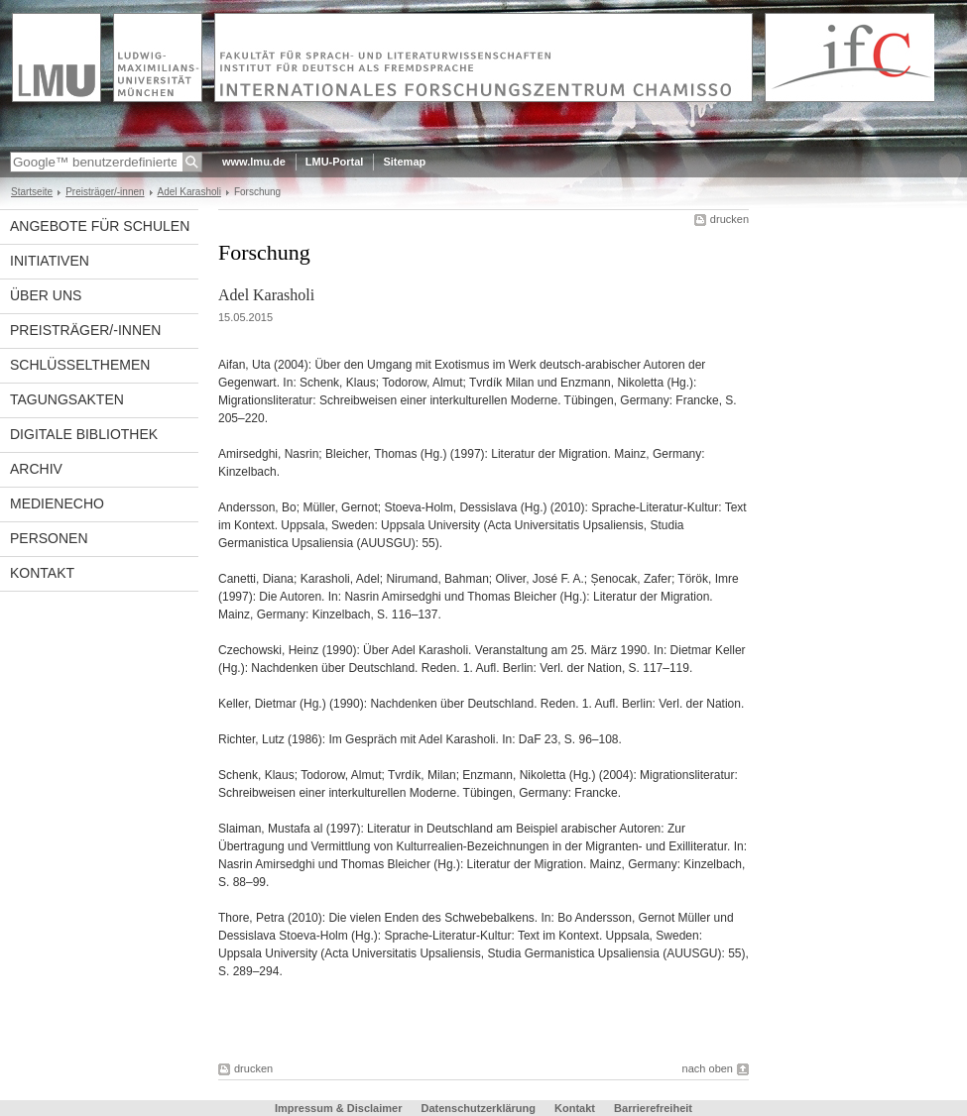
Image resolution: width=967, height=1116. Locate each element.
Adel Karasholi (189, 191)
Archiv (36, 469)
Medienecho (57, 503)
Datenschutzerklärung (478, 1108)
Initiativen (49, 261)
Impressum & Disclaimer (338, 1108)
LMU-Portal (334, 161)
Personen (49, 538)
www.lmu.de (254, 161)
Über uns (45, 295)
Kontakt (42, 573)
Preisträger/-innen (104, 191)
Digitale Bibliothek (84, 434)
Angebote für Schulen (99, 226)
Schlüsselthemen (80, 365)
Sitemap (404, 161)
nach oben (707, 1068)
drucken (729, 219)
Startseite (32, 191)
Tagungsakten (67, 399)
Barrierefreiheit (653, 1108)
